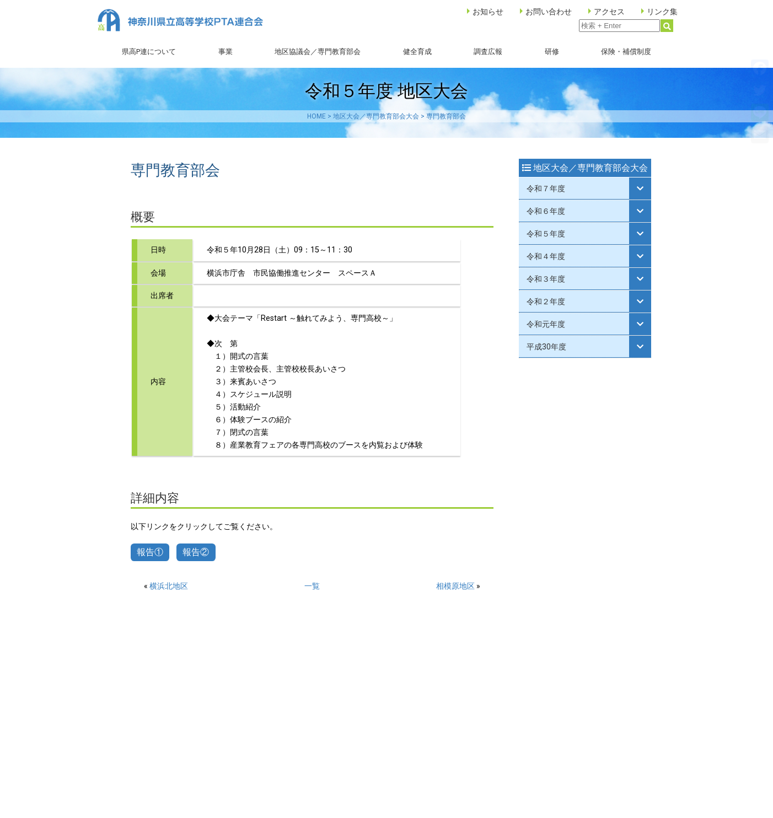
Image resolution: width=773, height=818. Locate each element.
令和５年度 (546, 233)
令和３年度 (546, 279)
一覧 (312, 586)
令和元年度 (546, 324)
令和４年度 (546, 256)
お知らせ (488, 11)
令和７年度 (546, 188)
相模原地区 (455, 586)
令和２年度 (546, 301)
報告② (195, 552)
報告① (150, 552)
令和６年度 (546, 211)
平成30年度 (546, 346)
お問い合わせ (548, 11)
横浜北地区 (168, 586)
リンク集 (662, 11)
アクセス (609, 11)
